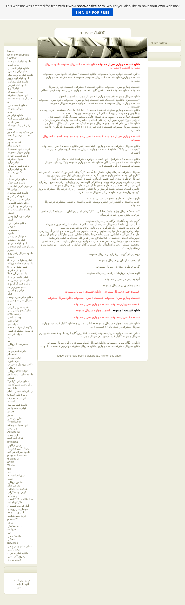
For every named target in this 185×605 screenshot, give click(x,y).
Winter (11, 465)
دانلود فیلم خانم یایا (17, 243)
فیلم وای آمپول (15, 290)
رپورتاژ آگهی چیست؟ (18, 448)
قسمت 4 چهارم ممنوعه (125, 304)
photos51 (12, 441)
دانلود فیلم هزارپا (16, 169)
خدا (9, 532)
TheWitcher (14, 421)
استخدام (12, 354)
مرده (10, 522)
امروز (10, 414)
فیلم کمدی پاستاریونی (19, 310)
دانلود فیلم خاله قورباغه (20, 263)
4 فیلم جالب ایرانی (17, 276)
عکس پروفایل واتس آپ (20, 364)
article (10, 461)
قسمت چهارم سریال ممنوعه (122, 136)
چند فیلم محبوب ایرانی (19, 206)
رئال (9, 175)
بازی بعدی (13, 435)
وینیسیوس (13, 229)
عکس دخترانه (15, 172)
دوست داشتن (14, 317)
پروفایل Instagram (17, 344)
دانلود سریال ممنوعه (18, 95)
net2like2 (12, 542)
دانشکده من (14, 536)
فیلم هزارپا (13, 162)
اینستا (10, 347)
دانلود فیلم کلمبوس (18, 202)
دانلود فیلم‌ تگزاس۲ (18, 381)
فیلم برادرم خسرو (17, 71)
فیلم (9, 293)
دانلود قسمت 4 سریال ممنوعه (79, 64)
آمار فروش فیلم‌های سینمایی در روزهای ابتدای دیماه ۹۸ (18, 509)
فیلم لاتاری (13, 88)
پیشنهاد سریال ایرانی (18, 307)
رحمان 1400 (14, 313)
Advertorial (13, 431)
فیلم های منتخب (16, 239)
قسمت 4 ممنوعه (120, 67)
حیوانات (11, 529)
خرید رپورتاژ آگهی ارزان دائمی (23, 584)
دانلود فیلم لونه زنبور (18, 78)
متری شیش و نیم (16, 350)
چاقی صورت (14, 357)
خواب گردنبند (14, 334)
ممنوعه (68, 136)
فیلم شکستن (14, 525)
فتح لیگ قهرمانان (16, 236)
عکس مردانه (14, 559)
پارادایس (12, 428)
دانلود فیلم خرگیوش (18, 165)
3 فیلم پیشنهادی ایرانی (19, 259)
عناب (10, 478)
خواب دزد (12, 323)
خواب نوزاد (13, 360)
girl (9, 468)
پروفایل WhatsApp (17, 371)
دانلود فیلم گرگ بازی (18, 283)
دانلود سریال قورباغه (18, 424)
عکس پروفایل (15, 482)
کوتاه (10, 138)
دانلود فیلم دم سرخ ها (19, 280)
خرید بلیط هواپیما (16, 515)
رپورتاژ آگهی (14, 445)
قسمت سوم (14, 142)
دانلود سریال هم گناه (18, 451)
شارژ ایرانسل (14, 418)
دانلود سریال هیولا (17, 273)
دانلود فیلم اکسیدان (18, 68)
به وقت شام (14, 145)
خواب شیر (13, 320)
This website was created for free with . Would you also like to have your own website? (92, 10)
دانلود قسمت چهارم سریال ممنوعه (119, 64)
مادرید (10, 233)
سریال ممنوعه (15, 91)
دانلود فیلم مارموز (17, 404)
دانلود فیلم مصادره (17, 81)
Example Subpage (18, 54)
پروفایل (11, 367)
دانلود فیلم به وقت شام (20, 74)
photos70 (12, 519)
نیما (9, 472)
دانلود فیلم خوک (16, 182)
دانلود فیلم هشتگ (17, 179)
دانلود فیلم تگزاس (17, 84)
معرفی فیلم (13, 485)
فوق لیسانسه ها (16, 475)
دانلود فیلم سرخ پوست (20, 297)
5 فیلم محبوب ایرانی (18, 199)
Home (10, 51)
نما (8, 340)
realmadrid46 (15, 438)
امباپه (10, 111)
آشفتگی (11, 539)
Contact (12, 58)
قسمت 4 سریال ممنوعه (89, 136)
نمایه (10, 337)
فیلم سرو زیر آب (16, 286)
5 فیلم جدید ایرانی (17, 266)
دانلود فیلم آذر (15, 115)
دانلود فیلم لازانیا (16, 270)
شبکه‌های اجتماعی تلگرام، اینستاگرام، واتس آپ (17, 492)
